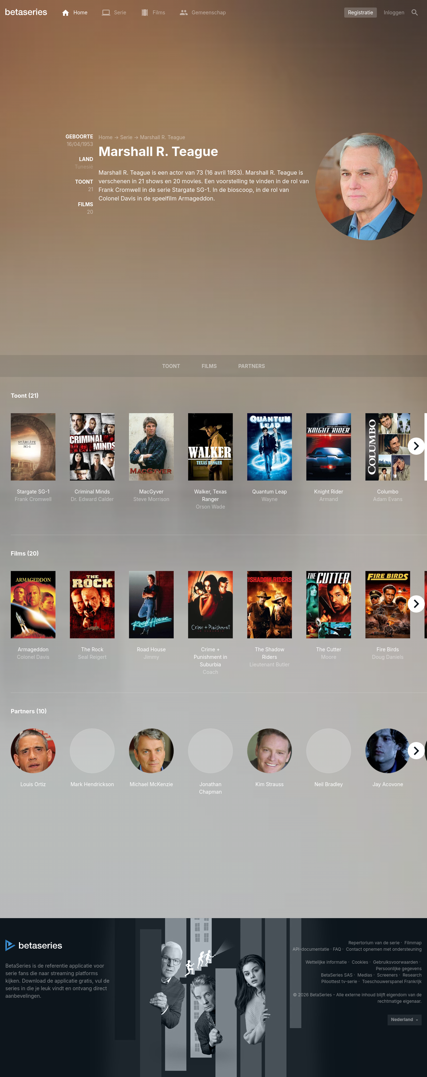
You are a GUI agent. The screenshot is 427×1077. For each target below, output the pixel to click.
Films (209, 366)
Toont (171, 366)
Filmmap (413, 942)
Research (412, 975)
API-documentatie (311, 949)
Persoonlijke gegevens (399, 968)
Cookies (360, 962)
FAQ (337, 949)
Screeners (387, 975)
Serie (126, 137)
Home (105, 137)
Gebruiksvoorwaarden (395, 962)
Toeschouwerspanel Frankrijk (392, 981)
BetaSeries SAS (336, 975)
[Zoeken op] (415, 13)
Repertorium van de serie (374, 942)
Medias (365, 975)
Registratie (360, 12)
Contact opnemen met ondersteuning (384, 949)
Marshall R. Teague (162, 137)
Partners (251, 366)
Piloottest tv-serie (339, 981)
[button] (33, 761)
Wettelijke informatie (326, 962)
